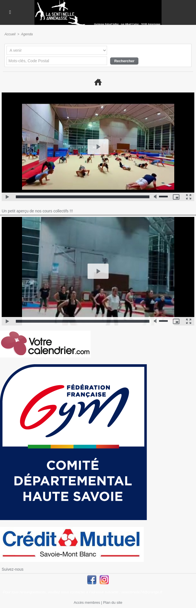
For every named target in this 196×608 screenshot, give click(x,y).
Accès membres (87, 602)
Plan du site (112, 602)
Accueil (10, 34)
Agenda (27, 34)
